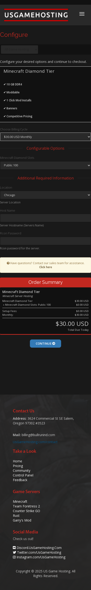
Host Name (7, 210)
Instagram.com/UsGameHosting (41, 557)
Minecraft (20, 501)
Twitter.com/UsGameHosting (39, 552)
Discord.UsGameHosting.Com (39, 547)
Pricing (18, 466)
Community (21, 470)
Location (6, 187)
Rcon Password (10, 233)
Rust (16, 515)
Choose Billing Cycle (14, 129)
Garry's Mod (22, 520)
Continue (45, 343)
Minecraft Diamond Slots (17, 158)
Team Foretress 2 (26, 506)
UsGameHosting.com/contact (35, 442)
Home (17, 461)
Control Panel (23, 475)
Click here (45, 267)
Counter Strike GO (26, 511)
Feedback (20, 480)
